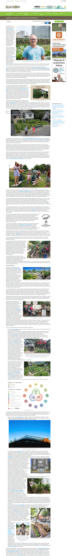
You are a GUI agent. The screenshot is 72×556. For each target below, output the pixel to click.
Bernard (16, 371)
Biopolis (21, 513)
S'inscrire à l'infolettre (59, 21)
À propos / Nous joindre (10, 1)
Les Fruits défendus (21, 504)
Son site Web (18, 234)
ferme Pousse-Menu (15, 329)
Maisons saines (40, 21)
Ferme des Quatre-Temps (42, 548)
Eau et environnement (35, 21)
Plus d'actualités (54, 126)
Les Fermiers (21, 554)
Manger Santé (44, 21)
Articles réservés (26, 14)
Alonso (18, 371)
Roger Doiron (47, 139)
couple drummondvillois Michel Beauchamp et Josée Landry (33, 138)
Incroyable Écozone (18, 309)
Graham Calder (10, 373)
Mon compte (17, 1)
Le (8, 530)
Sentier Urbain (15, 334)
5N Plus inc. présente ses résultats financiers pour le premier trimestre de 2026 (58, 117)
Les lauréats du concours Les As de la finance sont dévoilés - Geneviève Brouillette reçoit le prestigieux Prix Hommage (58, 107)
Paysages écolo (49, 21)
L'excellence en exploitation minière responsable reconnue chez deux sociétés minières (58, 112)
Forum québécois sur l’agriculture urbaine (25, 224)
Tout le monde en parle (13, 546)
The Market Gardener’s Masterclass (13, 551)
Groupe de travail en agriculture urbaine (18, 490)
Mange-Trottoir (16, 510)
